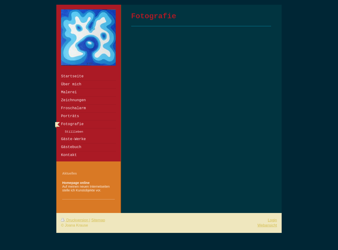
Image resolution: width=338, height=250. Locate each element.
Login (272, 220)
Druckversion (75, 220)
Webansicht (267, 225)
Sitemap (98, 220)
